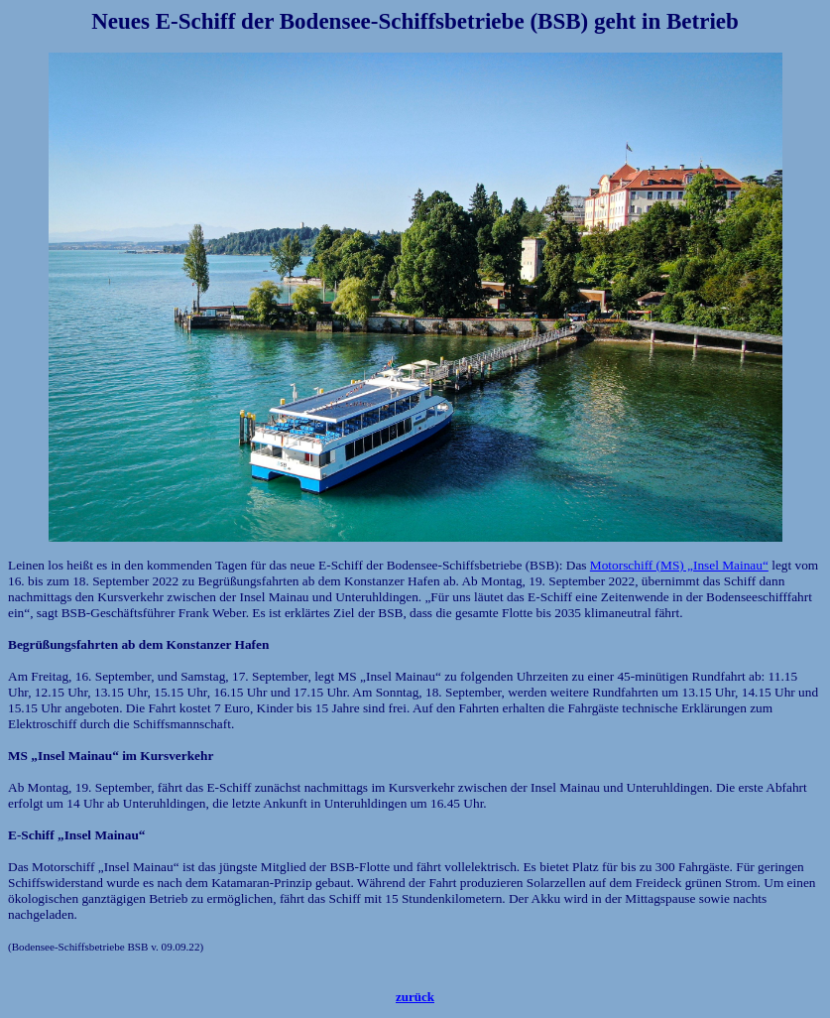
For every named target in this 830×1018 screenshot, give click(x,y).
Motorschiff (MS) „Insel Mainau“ (679, 565)
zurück (415, 996)
